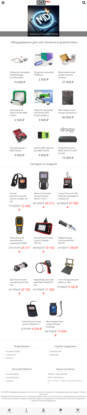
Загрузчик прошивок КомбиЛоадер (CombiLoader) (20, 75)
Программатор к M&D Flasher (18, 149)
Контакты (9, 358)
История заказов (12, 377)
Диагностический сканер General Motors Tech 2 (42, 196)
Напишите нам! (55, 351)
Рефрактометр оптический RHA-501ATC (66, 240)
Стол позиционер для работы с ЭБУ (68, 281)
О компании (10, 354)
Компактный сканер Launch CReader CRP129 (43, 240)
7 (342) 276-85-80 (61, 374)
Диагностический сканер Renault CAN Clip (19, 282)
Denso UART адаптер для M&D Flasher (44, 149)
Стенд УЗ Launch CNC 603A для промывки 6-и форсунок (68, 196)
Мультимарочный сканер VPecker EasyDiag (54, 324)
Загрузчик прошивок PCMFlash (44, 73)
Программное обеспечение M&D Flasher (19, 113)
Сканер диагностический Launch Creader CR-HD (19, 197)
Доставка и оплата (13, 351)
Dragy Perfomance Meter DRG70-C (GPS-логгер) (68, 151)
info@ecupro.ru (58, 377)
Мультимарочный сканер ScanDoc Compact (66, 75)
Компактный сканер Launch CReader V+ (31, 322)
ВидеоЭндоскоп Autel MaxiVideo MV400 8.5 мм (44, 282)
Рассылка (9, 381)
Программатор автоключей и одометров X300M (18, 240)
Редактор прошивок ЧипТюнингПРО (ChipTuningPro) (43, 113)
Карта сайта (54, 354)
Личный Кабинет (12, 374)
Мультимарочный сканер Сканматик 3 (67, 111)
